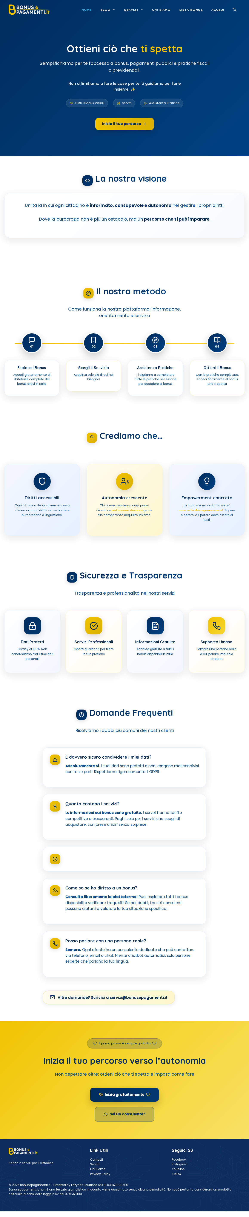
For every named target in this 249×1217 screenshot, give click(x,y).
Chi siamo (161, 10)
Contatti (96, 1159)
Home (86, 10)
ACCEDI (217, 10)
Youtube (178, 1169)
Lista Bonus (191, 10)
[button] (234, 9)
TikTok (176, 1174)
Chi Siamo (97, 1169)
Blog (110, 9)
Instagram (179, 1164)
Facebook (179, 1159)
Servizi (136, 9)
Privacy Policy (100, 1174)
